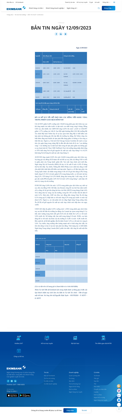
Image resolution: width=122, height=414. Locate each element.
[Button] (108, 8)
